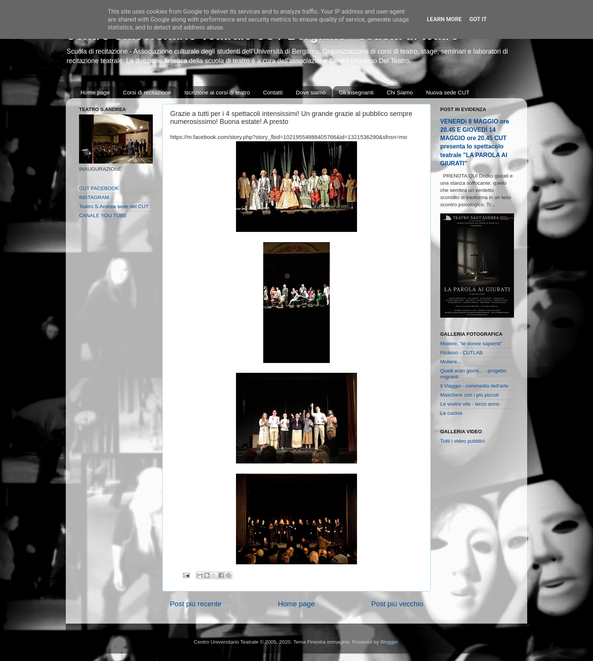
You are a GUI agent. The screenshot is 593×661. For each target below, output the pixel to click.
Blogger (389, 642)
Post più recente (196, 604)
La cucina (451, 413)
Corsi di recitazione (147, 92)
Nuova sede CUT (447, 92)
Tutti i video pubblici (462, 441)
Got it (478, 19)
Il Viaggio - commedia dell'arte (474, 386)
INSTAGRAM (94, 197)
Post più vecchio (397, 604)
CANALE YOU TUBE (103, 215)
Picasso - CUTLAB (461, 352)
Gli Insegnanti (356, 92)
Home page (95, 92)
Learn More (444, 19)
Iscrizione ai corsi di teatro (217, 92)
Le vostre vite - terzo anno (469, 404)
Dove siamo (311, 92)
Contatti (273, 92)
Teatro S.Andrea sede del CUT (114, 206)
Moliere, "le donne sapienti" (471, 343)
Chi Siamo (400, 92)
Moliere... (450, 361)
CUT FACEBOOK (99, 188)
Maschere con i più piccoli (469, 395)
